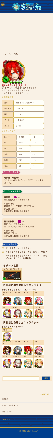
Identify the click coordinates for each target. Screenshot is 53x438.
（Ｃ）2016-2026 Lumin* (27, 431)
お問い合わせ (7, 412)
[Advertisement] (26, 34)
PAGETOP (44, 394)
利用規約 (5, 399)
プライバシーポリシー (10, 405)
